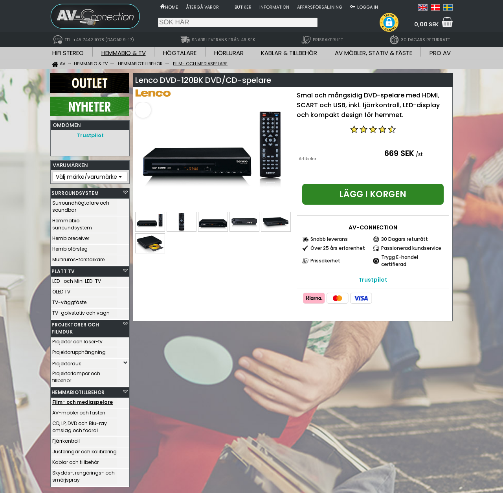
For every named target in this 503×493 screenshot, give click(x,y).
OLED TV (61, 289)
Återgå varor (202, 7)
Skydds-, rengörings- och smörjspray (83, 474)
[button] (389, 22)
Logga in (367, 7)
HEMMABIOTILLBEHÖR (78, 390)
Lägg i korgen (372, 194)
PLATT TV (63, 269)
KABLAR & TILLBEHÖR (289, 53)
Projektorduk (66, 361)
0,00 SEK (426, 24)
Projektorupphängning (79, 350)
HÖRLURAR (229, 53)
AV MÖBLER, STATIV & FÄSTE (373, 53)
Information (274, 7)
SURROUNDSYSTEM (75, 191)
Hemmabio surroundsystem (72, 222)
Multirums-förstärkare (78, 257)
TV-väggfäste (69, 300)
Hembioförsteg (70, 247)
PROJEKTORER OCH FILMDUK (75, 326)
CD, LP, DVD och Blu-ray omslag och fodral (79, 425)
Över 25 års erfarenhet (337, 248)
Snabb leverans (329, 239)
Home (171, 7)
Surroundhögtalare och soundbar (80, 204)
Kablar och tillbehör (75, 460)
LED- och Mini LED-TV (76, 279)
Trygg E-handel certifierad (399, 261)
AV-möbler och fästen (78, 410)
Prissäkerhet (325, 260)
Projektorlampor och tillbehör (76, 375)
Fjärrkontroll (66, 439)
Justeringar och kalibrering (84, 449)
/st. (420, 154)
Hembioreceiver (70, 236)
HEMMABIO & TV (123, 53)
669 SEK (399, 153)
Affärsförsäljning (319, 7)
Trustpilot (90, 135)
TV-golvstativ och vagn (81, 311)
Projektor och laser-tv (77, 339)
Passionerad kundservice (411, 248)
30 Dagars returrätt (404, 239)
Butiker (243, 7)
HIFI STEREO (68, 53)
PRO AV (440, 53)
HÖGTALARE (179, 53)
